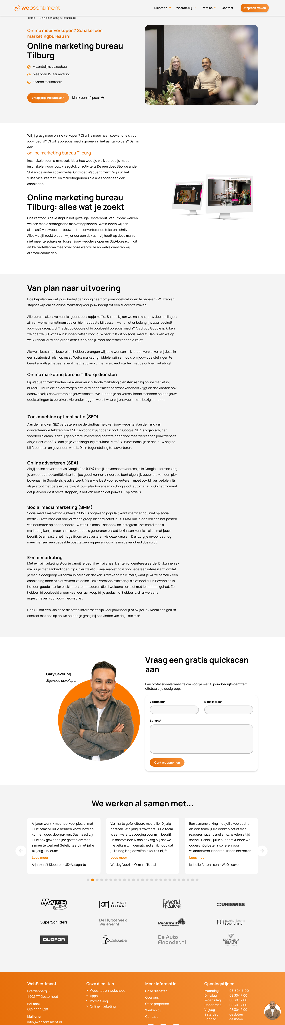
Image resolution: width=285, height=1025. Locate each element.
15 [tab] (151, 880)
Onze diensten (156, 991)
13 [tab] (142, 880)
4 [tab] (101, 880)
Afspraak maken (256, 7)
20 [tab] (174, 880)
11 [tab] (133, 880)
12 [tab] (138, 880)
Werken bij (153, 1010)
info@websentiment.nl (44, 1022)
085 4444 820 (37, 1009)
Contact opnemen (167, 762)
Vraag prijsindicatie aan (48, 98)
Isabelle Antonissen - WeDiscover (214, 864)
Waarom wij (188, 7)
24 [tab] (192, 880)
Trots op (210, 7)
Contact (231, 7)
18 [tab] (165, 880)
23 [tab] (188, 880)
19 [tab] (169, 880)
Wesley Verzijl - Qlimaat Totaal (133, 864)
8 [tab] (120, 880)
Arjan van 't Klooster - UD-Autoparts (59, 864)
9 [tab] (124, 880)
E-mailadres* (213, 702)
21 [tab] (179, 880)
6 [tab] (110, 880)
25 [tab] (197, 880)
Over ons (152, 997)
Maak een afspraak (85, 97)
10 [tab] (129, 880)
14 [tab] (147, 880)
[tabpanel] (64, 846)
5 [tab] (106, 880)
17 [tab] (160, 880)
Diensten (164, 7)
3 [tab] (97, 880)
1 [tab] (88, 880)
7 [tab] (115, 880)
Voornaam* (157, 702)
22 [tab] (183, 880)
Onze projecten (157, 1004)
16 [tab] (156, 880)
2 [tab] (92, 880)
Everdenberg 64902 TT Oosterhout (42, 994)
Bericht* (155, 721)
